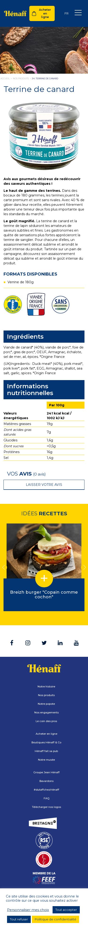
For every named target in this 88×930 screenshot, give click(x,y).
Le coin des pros (46, 721)
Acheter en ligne (45, 13)
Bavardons (46, 781)
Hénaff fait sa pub (46, 751)
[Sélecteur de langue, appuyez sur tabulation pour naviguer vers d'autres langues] (66, 13)
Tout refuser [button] (19, 919)
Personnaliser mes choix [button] (28, 910)
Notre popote (46, 703)
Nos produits (46, 695)
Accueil (5, 78)
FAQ (46, 798)
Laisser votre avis (44, 485)
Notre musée (46, 759)
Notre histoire (46, 686)
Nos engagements (46, 712)
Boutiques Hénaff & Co (46, 742)
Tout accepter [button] (66, 910)
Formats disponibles (30, 274)
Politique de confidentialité (55, 919)
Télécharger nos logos (46, 807)
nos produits (21, 78)
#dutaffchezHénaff (46, 789)
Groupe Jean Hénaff (46, 772)
